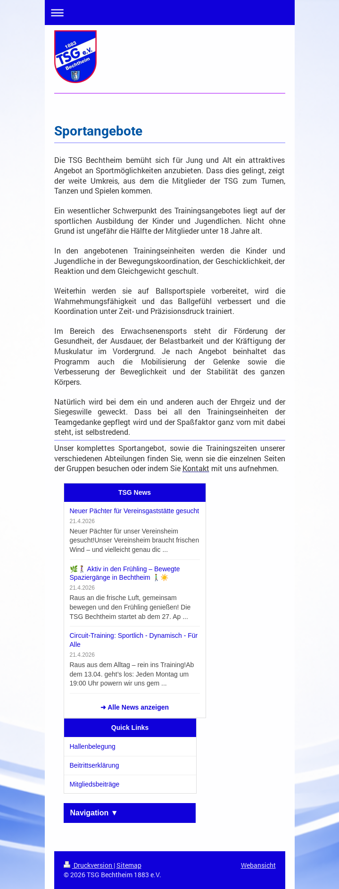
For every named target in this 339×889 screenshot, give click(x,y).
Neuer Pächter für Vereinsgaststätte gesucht (134, 511)
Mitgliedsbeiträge (95, 784)
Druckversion (89, 865)
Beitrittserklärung (94, 765)
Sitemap (128, 865)
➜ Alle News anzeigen (134, 707)
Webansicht (258, 865)
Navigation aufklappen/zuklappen (169, 12)
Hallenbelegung (93, 746)
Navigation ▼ (94, 813)
